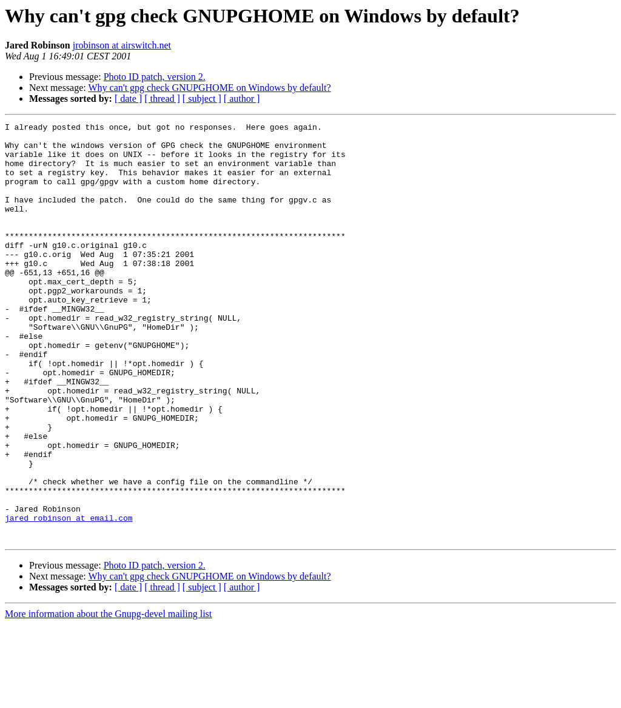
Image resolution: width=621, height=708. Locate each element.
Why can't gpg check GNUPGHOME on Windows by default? (209, 87)
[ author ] (242, 98)
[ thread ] (162, 98)
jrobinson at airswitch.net (122, 45)
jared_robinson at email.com (69, 597)
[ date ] (128, 98)
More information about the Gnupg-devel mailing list (108, 697)
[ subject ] (202, 98)
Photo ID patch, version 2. (155, 77)
